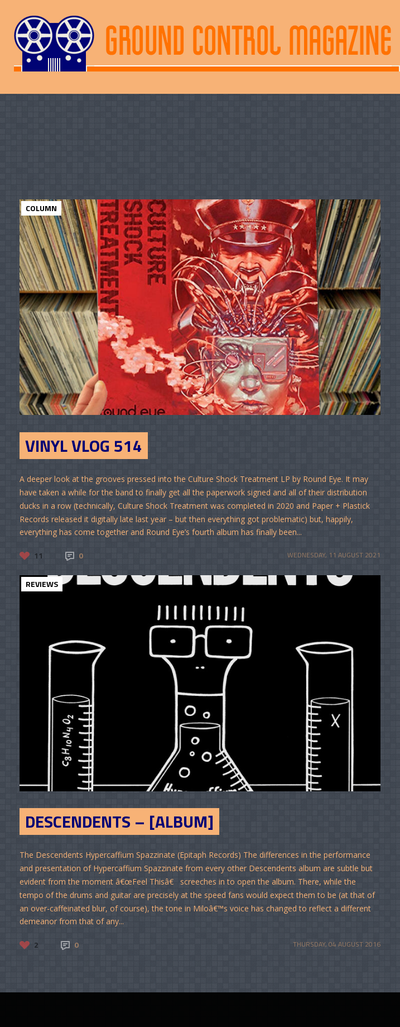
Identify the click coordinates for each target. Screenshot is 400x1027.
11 (38, 555)
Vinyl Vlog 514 (83, 445)
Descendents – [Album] (119, 821)
